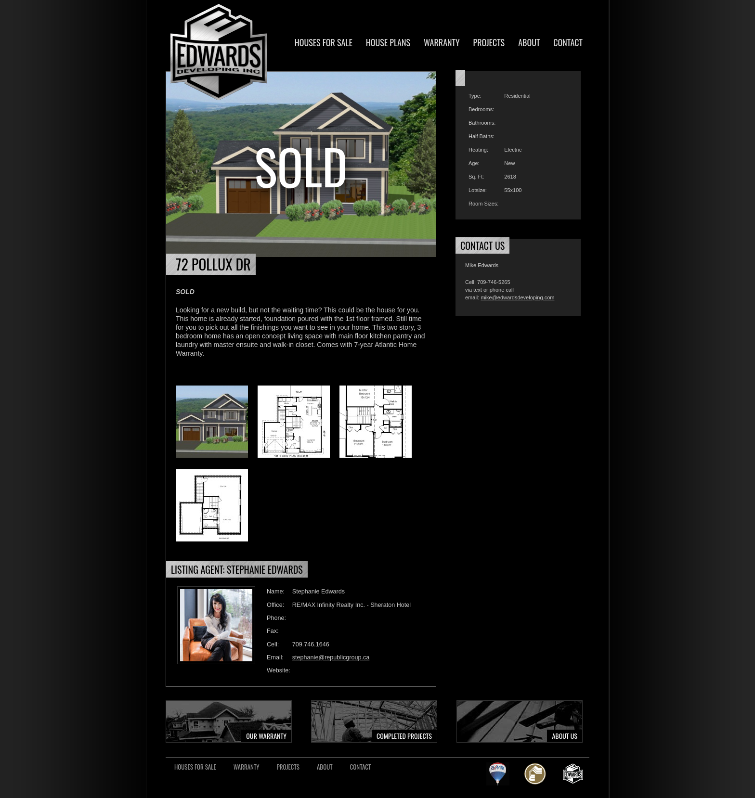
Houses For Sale (323, 42)
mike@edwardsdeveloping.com (517, 297)
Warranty (442, 42)
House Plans (388, 42)
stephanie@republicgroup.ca (331, 657)
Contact (568, 42)
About (529, 42)
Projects (489, 42)
